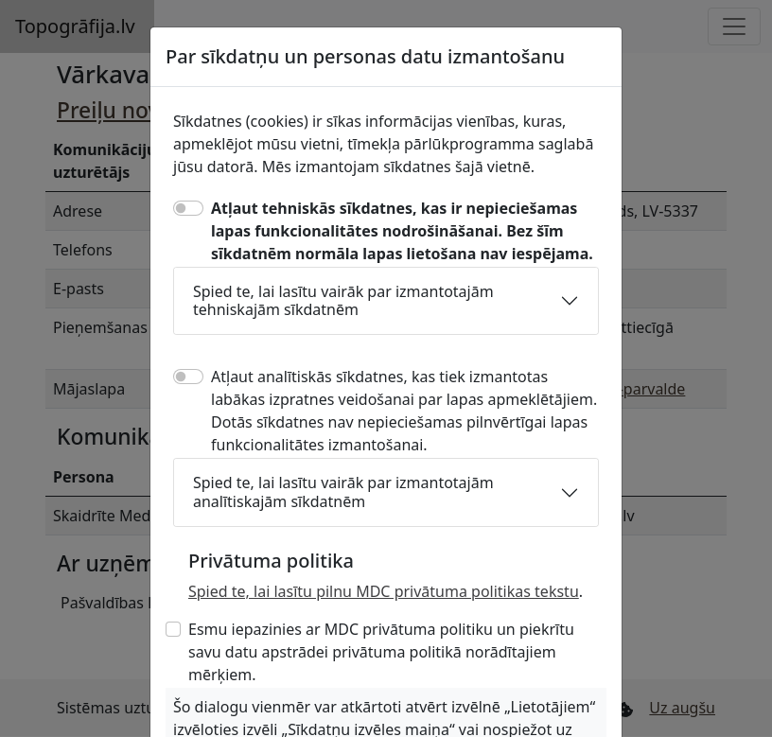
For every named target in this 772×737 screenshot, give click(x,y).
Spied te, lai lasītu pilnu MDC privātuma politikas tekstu (383, 591)
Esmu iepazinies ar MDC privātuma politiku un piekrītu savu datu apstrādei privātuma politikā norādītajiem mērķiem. (381, 652)
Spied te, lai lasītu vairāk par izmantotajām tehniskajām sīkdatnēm (343, 300)
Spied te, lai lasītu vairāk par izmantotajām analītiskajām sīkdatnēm (343, 491)
